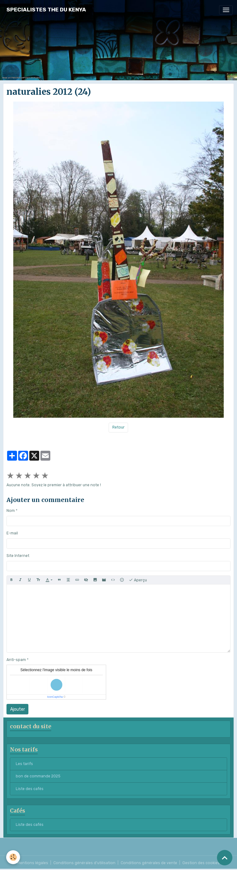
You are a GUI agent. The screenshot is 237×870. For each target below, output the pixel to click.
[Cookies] (13, 857)
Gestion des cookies (201, 863)
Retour (118, 427)
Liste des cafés (30, 789)
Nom (10, 510)
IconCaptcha (55, 696)
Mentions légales (32, 863)
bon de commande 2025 (38, 776)
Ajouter (17, 709)
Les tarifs (24, 764)
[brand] (46, 9)
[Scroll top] (224, 857)
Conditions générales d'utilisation (84, 863)
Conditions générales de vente (149, 863)
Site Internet (17, 556)
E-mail (12, 533)
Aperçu (138, 580)
